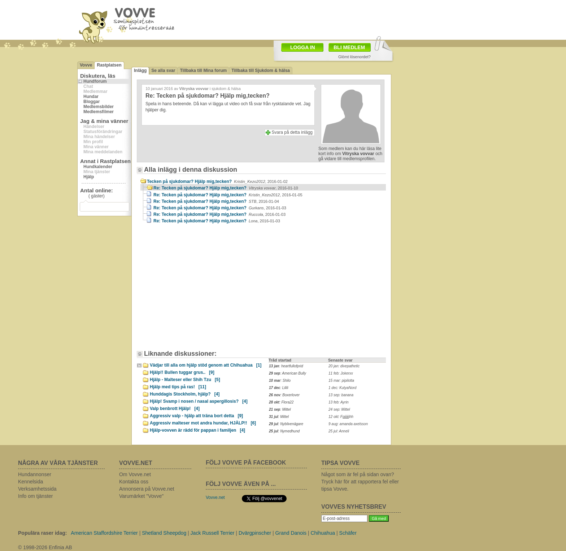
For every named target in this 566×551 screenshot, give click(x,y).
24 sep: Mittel (339, 409)
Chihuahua (322, 533)
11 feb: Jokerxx (340, 373)
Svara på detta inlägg (292, 132)
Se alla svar (163, 70)
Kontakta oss (133, 481)
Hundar (91, 96)
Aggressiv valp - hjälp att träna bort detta (196, 415)
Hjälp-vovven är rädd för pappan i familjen (197, 430)
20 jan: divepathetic (344, 366)
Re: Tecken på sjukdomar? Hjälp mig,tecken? (225, 188)
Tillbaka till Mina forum (203, 70)
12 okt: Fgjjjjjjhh (340, 417)
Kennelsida (30, 481)
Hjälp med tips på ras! (178, 386)
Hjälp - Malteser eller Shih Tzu (185, 379)
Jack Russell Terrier (213, 533)
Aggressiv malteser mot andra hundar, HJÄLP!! (203, 423)
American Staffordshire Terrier (104, 533)
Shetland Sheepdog (164, 533)
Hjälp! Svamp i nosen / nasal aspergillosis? (199, 401)
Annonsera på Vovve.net (146, 489)
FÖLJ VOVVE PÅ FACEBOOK (246, 463)
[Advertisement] (202, 290)
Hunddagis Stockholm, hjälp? (184, 394)
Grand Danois (290, 533)
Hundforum (95, 81)
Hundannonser (34, 474)
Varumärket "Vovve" (141, 496)
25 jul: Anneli (338, 431)
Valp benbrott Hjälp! (175, 408)
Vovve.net (215, 497)
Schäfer (348, 533)
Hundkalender (97, 166)
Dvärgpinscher (255, 533)
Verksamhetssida (37, 489)
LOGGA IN (302, 47)
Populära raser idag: (42, 533)
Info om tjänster (35, 496)
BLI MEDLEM (349, 47)
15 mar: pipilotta (341, 381)
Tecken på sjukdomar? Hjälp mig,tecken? (217, 181)
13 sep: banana (340, 395)
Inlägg (140, 70)
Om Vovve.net (135, 474)
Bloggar (91, 101)
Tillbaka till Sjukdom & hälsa (260, 70)
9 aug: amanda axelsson (348, 424)
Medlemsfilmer (98, 111)
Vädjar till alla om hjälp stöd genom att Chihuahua (205, 365)
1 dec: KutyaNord (342, 388)
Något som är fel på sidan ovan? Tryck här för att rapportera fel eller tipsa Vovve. (360, 481)
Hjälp (88, 176)
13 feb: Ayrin (338, 402)
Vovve (86, 65)
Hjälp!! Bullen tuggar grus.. (182, 372)
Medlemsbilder (98, 106)
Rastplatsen (109, 65)
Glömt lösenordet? (354, 57)
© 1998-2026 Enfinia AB (45, 547)
